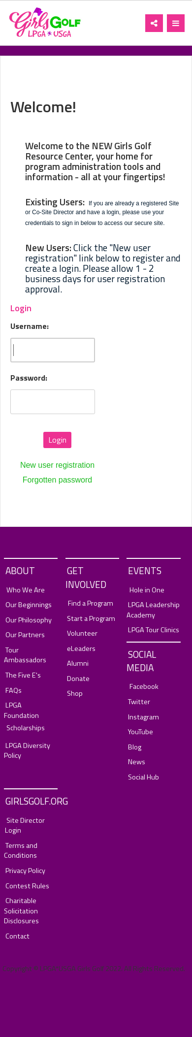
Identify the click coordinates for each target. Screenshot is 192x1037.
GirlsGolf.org (31, 801)
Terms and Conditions (20, 851)
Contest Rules (27, 886)
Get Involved (85, 577)
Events (144, 570)
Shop (75, 693)
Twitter (139, 702)
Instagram (143, 717)
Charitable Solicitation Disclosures (21, 911)
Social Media (141, 661)
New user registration (57, 465)
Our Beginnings (28, 605)
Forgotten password (57, 480)
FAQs (13, 690)
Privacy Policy (25, 871)
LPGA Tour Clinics (153, 630)
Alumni (78, 663)
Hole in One (146, 590)
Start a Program (91, 619)
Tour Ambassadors (25, 655)
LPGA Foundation (21, 710)
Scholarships (25, 728)
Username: (29, 326)
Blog (134, 747)
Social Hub (143, 777)
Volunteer (82, 633)
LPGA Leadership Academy (153, 610)
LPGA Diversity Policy (27, 751)
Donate (78, 679)
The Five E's (23, 675)
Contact (17, 936)
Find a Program (90, 603)
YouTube (140, 732)
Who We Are (25, 590)
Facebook (144, 686)
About (20, 570)
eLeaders (81, 649)
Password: (28, 378)
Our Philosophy (28, 620)
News (136, 762)
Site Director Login (25, 825)
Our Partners (25, 635)
